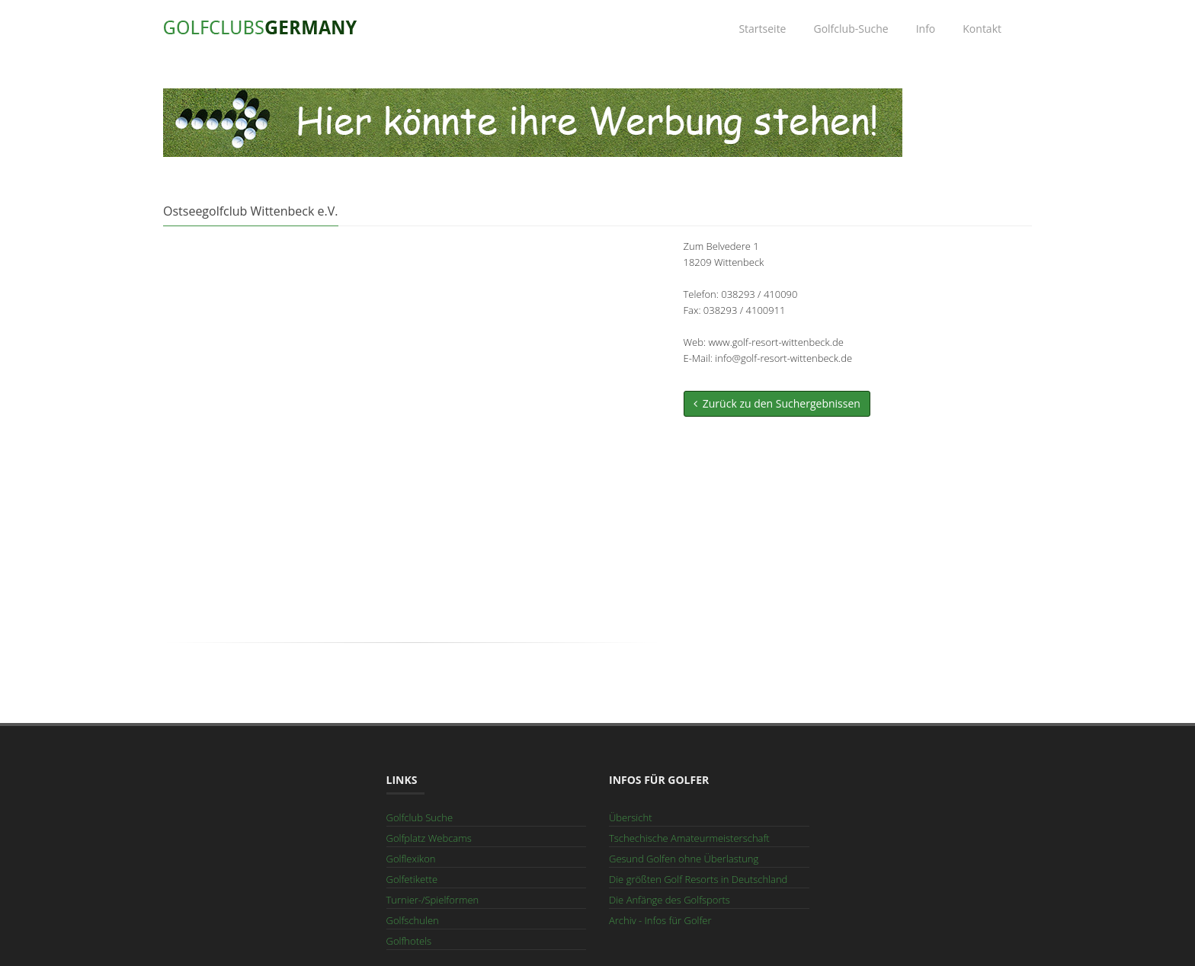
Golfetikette (412, 879)
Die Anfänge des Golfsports (669, 900)
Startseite (762, 28)
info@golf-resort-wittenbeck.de (783, 358)
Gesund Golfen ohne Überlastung (683, 858)
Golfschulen (412, 920)
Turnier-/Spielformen (432, 900)
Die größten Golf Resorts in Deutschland (698, 879)
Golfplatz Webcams (429, 838)
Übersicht (630, 817)
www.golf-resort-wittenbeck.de (775, 342)
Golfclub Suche (419, 817)
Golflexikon (411, 858)
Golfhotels (409, 941)
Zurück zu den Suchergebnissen (777, 403)
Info (926, 28)
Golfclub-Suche (850, 28)
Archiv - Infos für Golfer (660, 920)
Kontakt (982, 28)
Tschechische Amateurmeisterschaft (689, 838)
